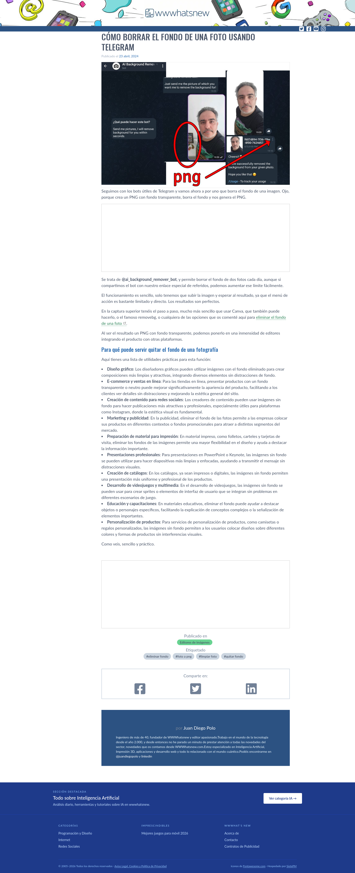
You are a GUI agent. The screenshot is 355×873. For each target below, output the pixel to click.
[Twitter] (301, 28)
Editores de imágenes (194, 642)
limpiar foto (209, 656)
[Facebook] (309, 28)
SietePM (292, 866)
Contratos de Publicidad (241, 846)
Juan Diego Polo (199, 728)
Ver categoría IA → (282, 798)
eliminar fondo (158, 656)
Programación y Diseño (75, 833)
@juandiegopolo (127, 756)
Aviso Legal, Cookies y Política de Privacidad (141, 866)
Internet (64, 840)
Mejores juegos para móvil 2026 (165, 833)
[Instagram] (323, 28)
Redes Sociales (69, 846)
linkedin (146, 756)
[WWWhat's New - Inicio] (177, 13)
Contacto (231, 840)
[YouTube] (316, 28)
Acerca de (231, 833)
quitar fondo (234, 656)
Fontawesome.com (254, 866)
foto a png (185, 656)
